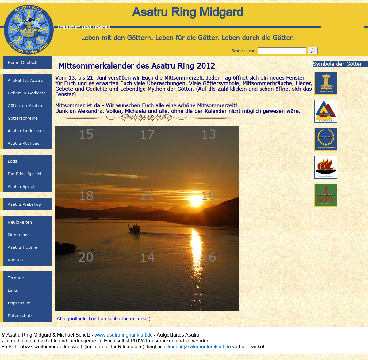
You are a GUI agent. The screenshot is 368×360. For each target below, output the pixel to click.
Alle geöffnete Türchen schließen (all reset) (103, 318)
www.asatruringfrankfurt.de (123, 335)
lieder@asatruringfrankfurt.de (199, 346)
